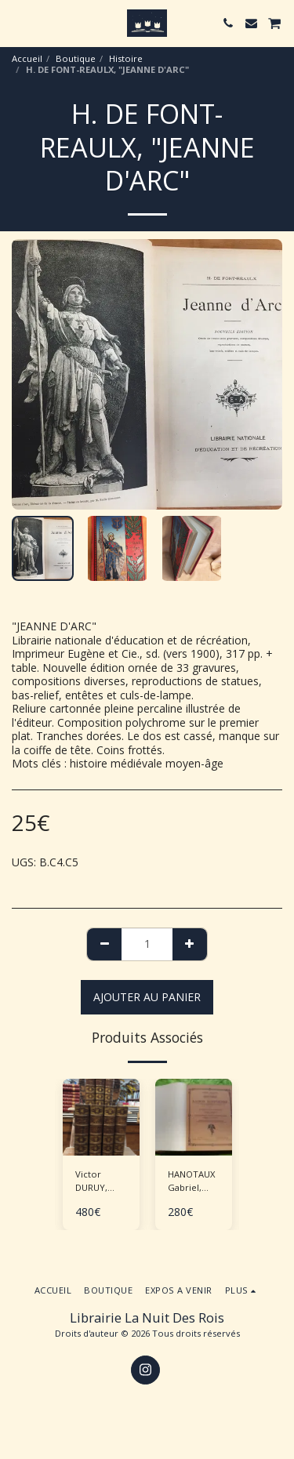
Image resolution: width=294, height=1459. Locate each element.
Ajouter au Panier (147, 996)
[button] (17, 22)
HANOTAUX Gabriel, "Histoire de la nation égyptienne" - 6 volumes (194, 1181)
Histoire (126, 58)
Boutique (76, 58)
